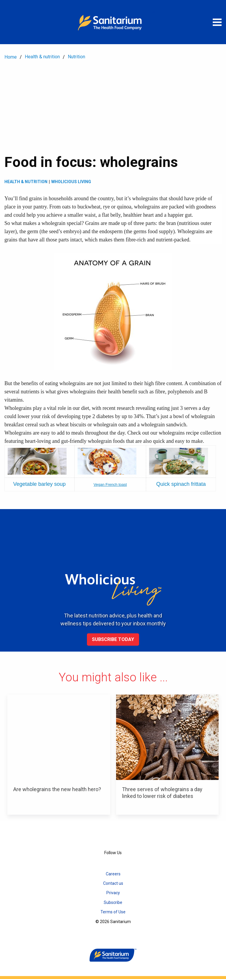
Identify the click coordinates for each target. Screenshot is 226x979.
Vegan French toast (110, 484)
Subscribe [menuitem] (113, 902)
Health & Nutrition (25, 181)
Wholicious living (71, 181)
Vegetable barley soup (39, 484)
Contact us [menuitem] (113, 883)
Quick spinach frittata (181, 484)
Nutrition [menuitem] (76, 56)
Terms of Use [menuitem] (113, 912)
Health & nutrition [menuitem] (42, 56)
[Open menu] (217, 22)
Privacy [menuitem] (113, 892)
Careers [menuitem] (113, 874)
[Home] (113, 22)
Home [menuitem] (10, 57)
